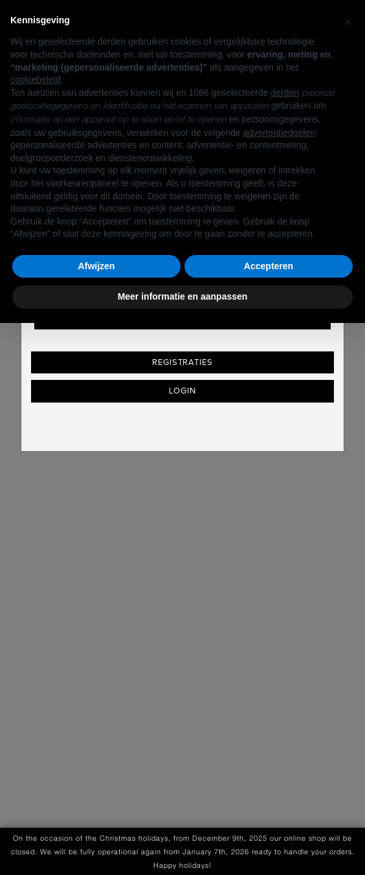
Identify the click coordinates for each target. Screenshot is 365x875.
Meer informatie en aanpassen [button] (183, 296)
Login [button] (182, 391)
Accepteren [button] (268, 266)
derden (285, 92)
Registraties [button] (182, 362)
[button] (348, 20)
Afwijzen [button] (96, 266)
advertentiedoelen (279, 132)
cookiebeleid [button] (35, 79)
